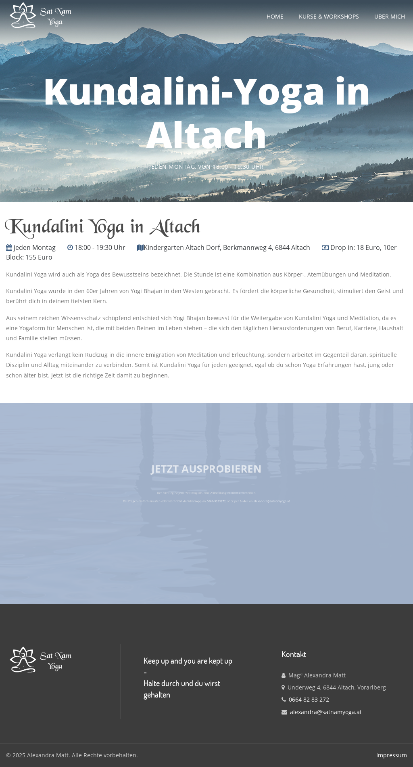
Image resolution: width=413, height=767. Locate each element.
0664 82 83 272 (309, 699)
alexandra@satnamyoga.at (250, 500)
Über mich (389, 16)
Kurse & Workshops (329, 16)
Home (275, 16)
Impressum (391, 755)
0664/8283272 (212, 500)
